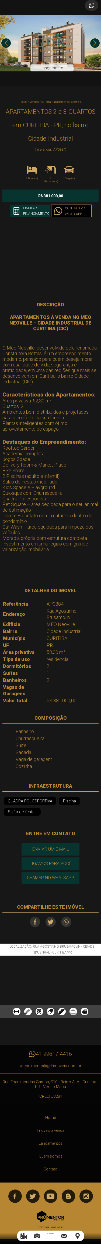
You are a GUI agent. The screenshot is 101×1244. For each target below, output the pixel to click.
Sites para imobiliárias (51, 1227)
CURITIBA (46, 101)
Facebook (35, 922)
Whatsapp (66, 922)
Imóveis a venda (50, 1130)
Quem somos (50, 1156)
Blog (68, 1196)
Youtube (50, 1196)
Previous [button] (6, 43)
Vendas (34, 101)
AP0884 (76, 101)
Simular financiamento (36, 211)
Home (50, 1117)
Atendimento (91, 5)
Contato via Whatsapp (75, 211)
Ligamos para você (50, 863)
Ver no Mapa (54, 1086)
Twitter (51, 922)
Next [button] (95, 43)
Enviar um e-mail (50, 849)
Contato (50, 1169)
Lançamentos (50, 1143)
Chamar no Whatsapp (50, 877)
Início (23, 101)
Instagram (86, 1196)
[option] (50, 43)
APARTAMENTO (61, 101)
